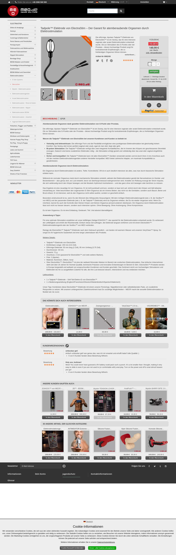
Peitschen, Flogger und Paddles (21, 126)
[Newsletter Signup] (33, 188)
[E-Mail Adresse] (19, 189)
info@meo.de (106, 493)
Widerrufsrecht (14, 501)
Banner (11, 485)
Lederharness (15, 157)
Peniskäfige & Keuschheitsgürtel (21, 65)
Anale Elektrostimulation (20, 98)
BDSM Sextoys (15, 133)
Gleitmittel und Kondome (19, 34)
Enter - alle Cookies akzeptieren (102, 548)
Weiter (89, 94)
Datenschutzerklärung (106, 542)
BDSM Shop (13, 482)
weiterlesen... (130, 54)
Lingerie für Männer (17, 163)
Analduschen (14, 69)
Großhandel (13, 488)
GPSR (62, 118)
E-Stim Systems (17, 80)
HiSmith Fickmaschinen (18, 52)
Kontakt (90, 2)
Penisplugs (14, 146)
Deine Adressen (42, 485)
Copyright (12, 510)
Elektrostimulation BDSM (20, 112)
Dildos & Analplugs (17, 28)
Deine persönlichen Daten (46, 488)
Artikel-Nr (100, 56)
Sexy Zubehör (15, 170)
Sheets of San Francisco (18, 174)
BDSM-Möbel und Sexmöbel (20, 72)
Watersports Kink (16, 129)
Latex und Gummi (16, 150)
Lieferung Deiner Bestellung (15, 505)
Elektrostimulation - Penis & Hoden (24, 103)
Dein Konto (40, 474)
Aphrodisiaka (15, 153)
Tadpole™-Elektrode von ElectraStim (61, 242)
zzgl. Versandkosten (154, 53)
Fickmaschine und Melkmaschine (22, 48)
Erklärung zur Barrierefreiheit (14, 517)
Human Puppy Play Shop (19, 139)
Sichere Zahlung (14, 497)
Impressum (12, 513)
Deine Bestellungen (43, 479)
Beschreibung (50, 118)
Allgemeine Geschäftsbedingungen (17, 493)
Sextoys (13, 31)
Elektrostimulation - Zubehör (22, 117)
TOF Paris (13, 160)
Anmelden (144, 2)
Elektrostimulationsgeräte (20, 94)
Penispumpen (15, 45)
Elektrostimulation (17, 76)
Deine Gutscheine (42, 492)
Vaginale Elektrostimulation (21, 122)
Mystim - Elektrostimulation (21, 89)
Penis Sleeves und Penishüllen (21, 41)
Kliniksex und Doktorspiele (19, 136)
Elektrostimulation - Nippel (21, 108)
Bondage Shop (15, 58)
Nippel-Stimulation (17, 55)
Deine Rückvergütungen (45, 482)
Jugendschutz (69, 487)
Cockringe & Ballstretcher (19, 38)
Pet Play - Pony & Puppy (19, 143)
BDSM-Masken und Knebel (19, 62)
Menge (154, 60)
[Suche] (121, 11)
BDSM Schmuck (15, 167)
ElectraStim (16, 84)
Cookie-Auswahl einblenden (72, 548)
